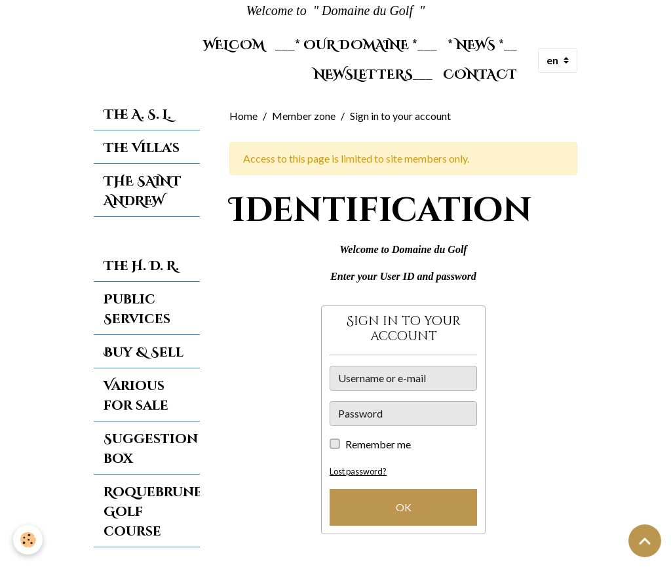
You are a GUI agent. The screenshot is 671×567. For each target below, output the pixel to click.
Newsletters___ (373, 74)
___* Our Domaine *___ (356, 45)
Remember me (378, 444)
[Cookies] (28, 540)
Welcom (234, 45)
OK (404, 507)
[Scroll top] (644, 540)
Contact (480, 74)
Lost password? (358, 471)
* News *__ (482, 45)
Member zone (304, 115)
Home (243, 115)
